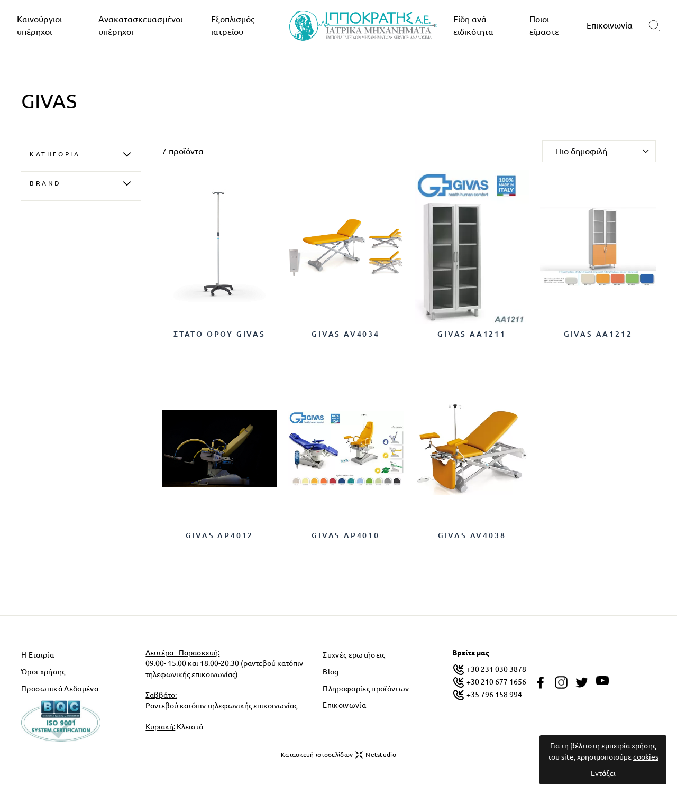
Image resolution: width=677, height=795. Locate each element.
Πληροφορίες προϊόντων (366, 689)
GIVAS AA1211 (471, 334)
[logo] (363, 26)
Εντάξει (603, 773)
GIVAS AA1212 (598, 334)
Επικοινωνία (610, 25)
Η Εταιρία (37, 655)
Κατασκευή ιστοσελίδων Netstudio (338, 755)
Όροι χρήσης (43, 672)
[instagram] (561, 682)
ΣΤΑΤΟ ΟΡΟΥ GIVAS (219, 334)
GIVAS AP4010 (346, 535)
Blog (330, 672)
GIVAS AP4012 (220, 535)
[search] (654, 26)
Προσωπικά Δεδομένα (59, 689)
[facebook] (540, 682)
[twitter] (581, 682)
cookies (645, 757)
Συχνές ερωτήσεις (354, 655)
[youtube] (602, 681)
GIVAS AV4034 (346, 334)
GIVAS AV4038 (472, 535)
